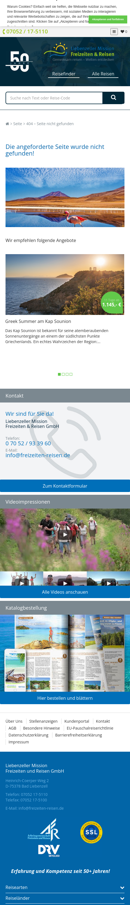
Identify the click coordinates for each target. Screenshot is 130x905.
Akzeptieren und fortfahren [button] (108, 19)
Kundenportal (76, 721)
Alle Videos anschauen (65, 592)
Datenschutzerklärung (28, 735)
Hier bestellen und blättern (65, 698)
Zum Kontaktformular (65, 486)
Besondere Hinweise (41, 728)
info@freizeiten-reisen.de (41, 808)
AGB (12, 728)
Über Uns (14, 721)
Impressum (19, 741)
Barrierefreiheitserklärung (78, 735)
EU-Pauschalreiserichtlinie (90, 728)
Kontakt (103, 721)
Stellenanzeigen (43, 721)
